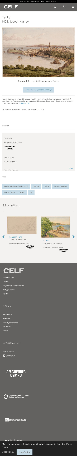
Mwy (71, 168)
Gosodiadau (8, 451)
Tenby (46, 240)
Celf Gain (36, 186)
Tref (31, 192)
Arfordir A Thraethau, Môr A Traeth (16, 186)
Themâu (6, 282)
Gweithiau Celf (8, 278)
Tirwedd (22, 192)
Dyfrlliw (46, 186)
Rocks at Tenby (16, 236)
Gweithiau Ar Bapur (60, 186)
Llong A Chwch (9, 192)
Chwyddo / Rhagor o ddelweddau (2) (38, 90)
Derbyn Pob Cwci (24, 451)
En (64, 6)
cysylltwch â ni (24, 103)
